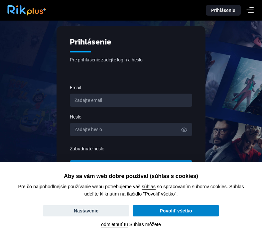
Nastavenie (86, 210)
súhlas (149, 186)
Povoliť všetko (176, 210)
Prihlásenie (223, 10)
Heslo (75, 117)
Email (75, 87)
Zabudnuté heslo (87, 148)
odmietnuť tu (114, 224)
